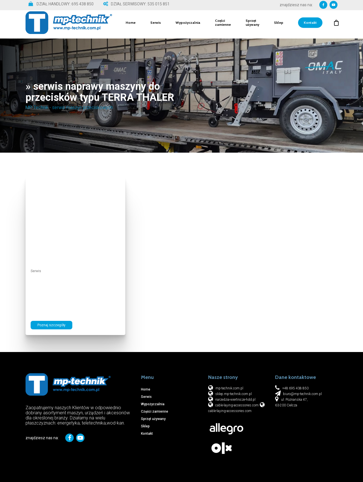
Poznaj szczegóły (51, 325)
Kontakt (310, 24)
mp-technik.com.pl (229, 388)
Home (131, 24)
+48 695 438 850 (295, 388)
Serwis (155, 24)
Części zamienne (223, 24)
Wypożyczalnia (188, 24)
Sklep (278, 24)
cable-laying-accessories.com (236, 405)
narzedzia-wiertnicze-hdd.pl (235, 400)
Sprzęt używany (252, 24)
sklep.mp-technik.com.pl (233, 394)
